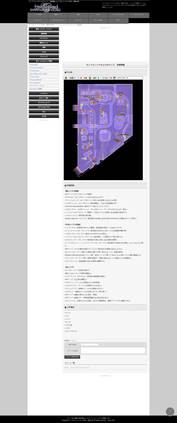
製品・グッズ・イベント (44, 29)
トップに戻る (38, 15)
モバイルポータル (118, 15)
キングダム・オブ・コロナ (39, 73)
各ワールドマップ (57, 20)
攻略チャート (58, 15)
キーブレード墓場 (36, 88)
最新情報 (44, 33)
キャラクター (44, 38)
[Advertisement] (105, 44)
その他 (44, 116)
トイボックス (35, 70)
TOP (41, 25)
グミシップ (37, 20)
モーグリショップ (139, 15)
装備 (78, 15)
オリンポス (34, 64)
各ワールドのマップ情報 (44, 61)
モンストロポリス (36, 79)
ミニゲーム (78, 20)
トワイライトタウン (37, 67)
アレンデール (35, 76)
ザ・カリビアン (36, 82)
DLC (118, 20)
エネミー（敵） (98, 20)
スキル (98, 15)
